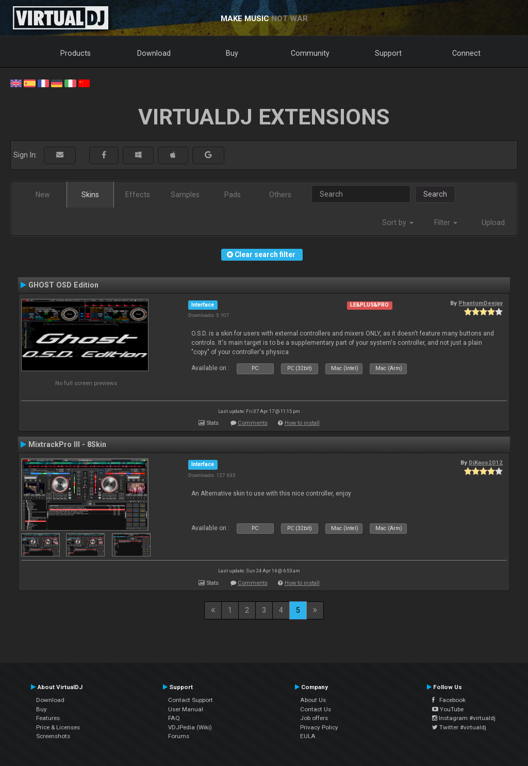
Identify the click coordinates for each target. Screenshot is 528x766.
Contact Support (190, 700)
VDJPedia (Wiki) (190, 727)
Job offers (314, 718)
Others (280, 194)
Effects (137, 194)
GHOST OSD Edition (63, 285)
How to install (302, 423)
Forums (178, 736)
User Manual (185, 709)
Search (435, 194)
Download (154, 53)
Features (48, 718)
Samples (185, 194)
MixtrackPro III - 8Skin (67, 444)
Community (310, 53)
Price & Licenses (58, 727)
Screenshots (53, 736)
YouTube (448, 709)
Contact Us (315, 709)
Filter (445, 222)
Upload (493, 222)
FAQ (174, 718)
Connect (466, 53)
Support (388, 53)
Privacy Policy (319, 727)
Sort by (398, 222)
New (43, 194)
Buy (232, 53)
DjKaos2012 (486, 462)
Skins (90, 194)
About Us (313, 700)
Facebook (449, 700)
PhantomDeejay (480, 303)
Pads (232, 194)
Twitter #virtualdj (459, 727)
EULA (308, 736)
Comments (253, 423)
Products (75, 53)
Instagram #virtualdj (464, 718)
